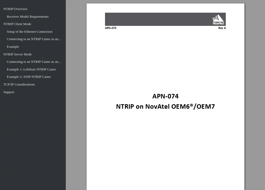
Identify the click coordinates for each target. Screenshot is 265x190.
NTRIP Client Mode (17, 24)
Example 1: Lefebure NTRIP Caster (31, 69)
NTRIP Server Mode (17, 54)
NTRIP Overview (15, 9)
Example (13, 47)
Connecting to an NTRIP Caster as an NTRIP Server (34, 62)
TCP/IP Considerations (19, 84)
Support (8, 92)
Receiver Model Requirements (28, 16)
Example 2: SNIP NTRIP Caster (29, 77)
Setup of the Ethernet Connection (29, 32)
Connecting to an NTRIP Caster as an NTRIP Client (34, 39)
